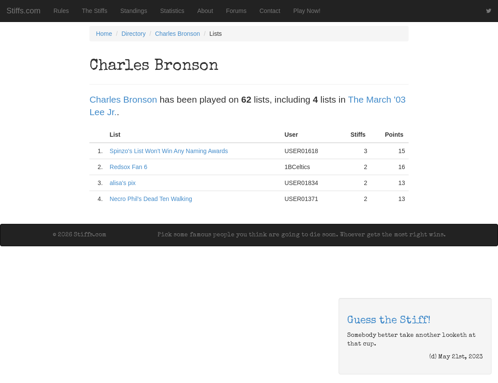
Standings (133, 10)
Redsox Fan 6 (128, 166)
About (205, 10)
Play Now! (306, 10)
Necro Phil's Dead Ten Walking (151, 198)
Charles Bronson (177, 33)
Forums (236, 10)
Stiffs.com (23, 10)
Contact (270, 10)
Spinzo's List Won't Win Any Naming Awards (169, 151)
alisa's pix (123, 182)
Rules (61, 10)
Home (104, 33)
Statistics (172, 10)
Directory (133, 33)
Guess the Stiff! (389, 321)
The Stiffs (95, 10)
